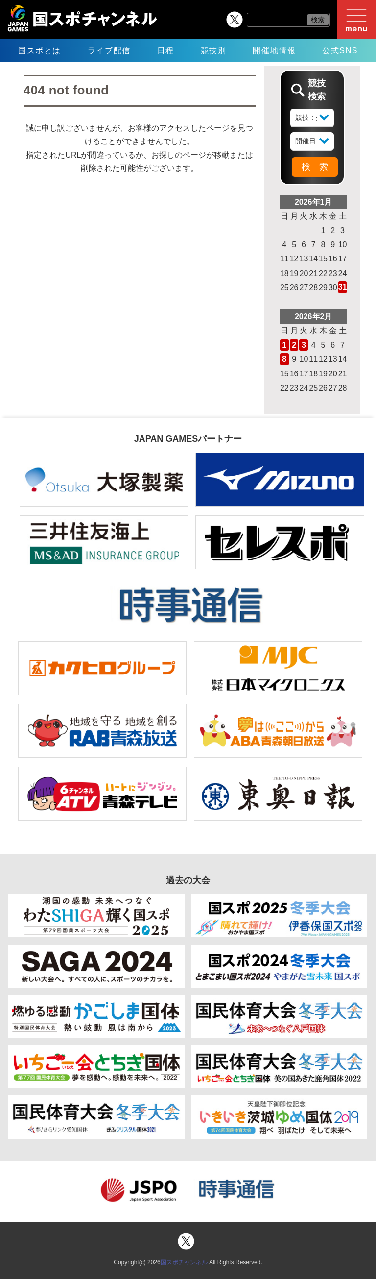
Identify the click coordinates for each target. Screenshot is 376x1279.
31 (342, 287)
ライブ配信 (109, 51)
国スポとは (39, 51)
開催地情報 (274, 51)
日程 (165, 51)
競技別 (214, 51)
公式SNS (340, 51)
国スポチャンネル (184, 1262)
